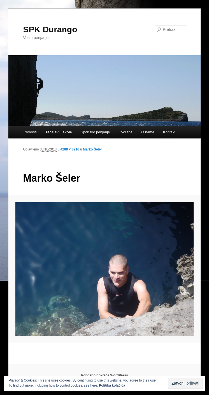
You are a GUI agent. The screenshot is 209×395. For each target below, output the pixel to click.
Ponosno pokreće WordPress (104, 375)
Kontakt (169, 132)
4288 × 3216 (70, 149)
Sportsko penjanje (95, 132)
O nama (147, 132)
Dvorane (126, 132)
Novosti (30, 132)
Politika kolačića (112, 385)
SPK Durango (50, 29)
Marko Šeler (92, 149)
